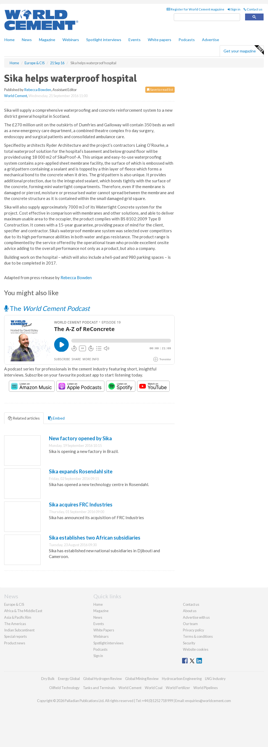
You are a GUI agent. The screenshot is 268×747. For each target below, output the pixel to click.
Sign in (234, 9)
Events (134, 39)
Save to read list (160, 89)
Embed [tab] (56, 418)
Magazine (47, 39)
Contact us (253, 9)
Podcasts (186, 39)
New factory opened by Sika (80, 438)
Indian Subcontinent (19, 630)
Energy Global (69, 678)
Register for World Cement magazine (195, 9)
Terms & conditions (198, 636)
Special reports (15, 636)
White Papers (103, 630)
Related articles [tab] (24, 418)
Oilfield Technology (64, 687)
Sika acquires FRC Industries (80, 504)
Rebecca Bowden (37, 89)
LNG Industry (215, 678)
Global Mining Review (142, 678)
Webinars (70, 39)
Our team (190, 623)
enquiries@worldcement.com (208, 700)
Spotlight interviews (103, 39)
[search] (207, 17)
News (97, 617)
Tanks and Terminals (99, 687)
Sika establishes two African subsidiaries (94, 538)
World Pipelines (205, 687)
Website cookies (195, 649)
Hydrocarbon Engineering (182, 678)
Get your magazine (244, 50)
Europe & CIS (14, 604)
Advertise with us (196, 617)
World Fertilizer (178, 687)
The (47, 308)
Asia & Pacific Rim (17, 617)
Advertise (210, 39)
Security (189, 643)
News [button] (27, 39)
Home (9, 39)
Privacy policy (193, 630)
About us (189, 611)
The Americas (15, 623)
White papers (159, 39)
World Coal (153, 687)
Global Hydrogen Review (102, 678)
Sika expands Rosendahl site (80, 471)
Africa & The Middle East (23, 611)
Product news (14, 643)
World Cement (15, 96)
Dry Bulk (48, 678)
